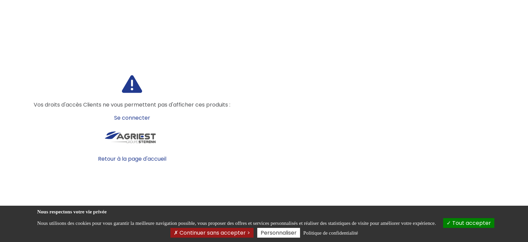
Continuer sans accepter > (212, 233)
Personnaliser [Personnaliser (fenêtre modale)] (279, 233)
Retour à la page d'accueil (132, 159)
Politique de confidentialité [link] (330, 233)
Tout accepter (469, 223)
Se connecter (132, 118)
